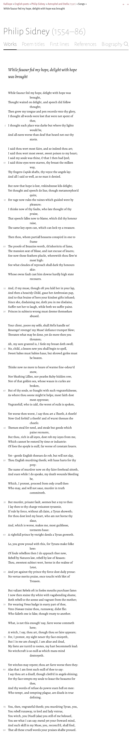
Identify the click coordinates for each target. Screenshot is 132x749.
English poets (22, 4)
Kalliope (7, 4)
